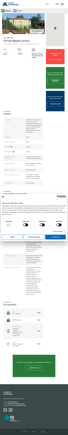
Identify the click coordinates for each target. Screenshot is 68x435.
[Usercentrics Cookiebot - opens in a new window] (58, 196)
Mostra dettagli (58, 231)
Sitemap (43, 432)
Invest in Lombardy (7, 393)
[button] (55, 28)
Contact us (34, 368)
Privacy (25, 432)
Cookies (34, 432)
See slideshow (36, 31)
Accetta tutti (55, 237)
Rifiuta (12, 237)
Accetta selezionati (34, 237)
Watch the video (55, 59)
